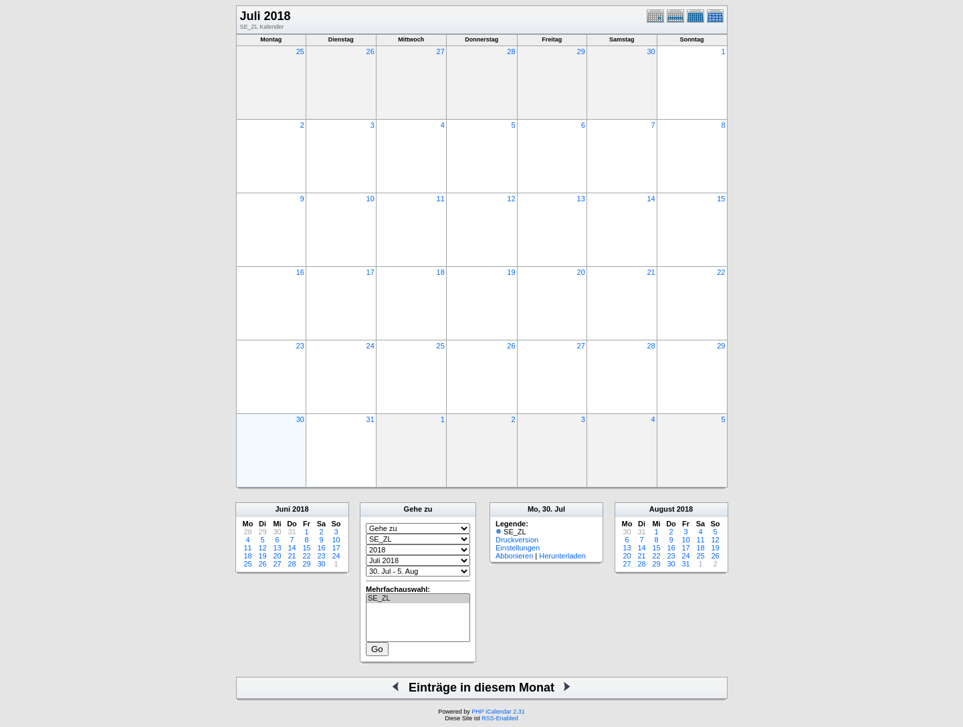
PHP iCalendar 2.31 (497, 711)
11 (441, 199)
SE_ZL (417, 598)
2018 (300, 509)
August (662, 509)
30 (651, 51)
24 (370, 346)
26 (370, 51)
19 (511, 272)
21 (651, 272)
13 (581, 199)
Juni (282, 509)
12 (511, 199)
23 (300, 346)
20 (581, 272)
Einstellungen (518, 548)
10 (370, 199)
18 (441, 272)
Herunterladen (562, 556)
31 (370, 419)
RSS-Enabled (499, 718)
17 (370, 272)
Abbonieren (514, 556)
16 (300, 272)
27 (441, 51)
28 (511, 51)
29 (581, 51)
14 (651, 199)
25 (300, 51)
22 (721, 272)
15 (721, 199)
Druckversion (517, 540)
